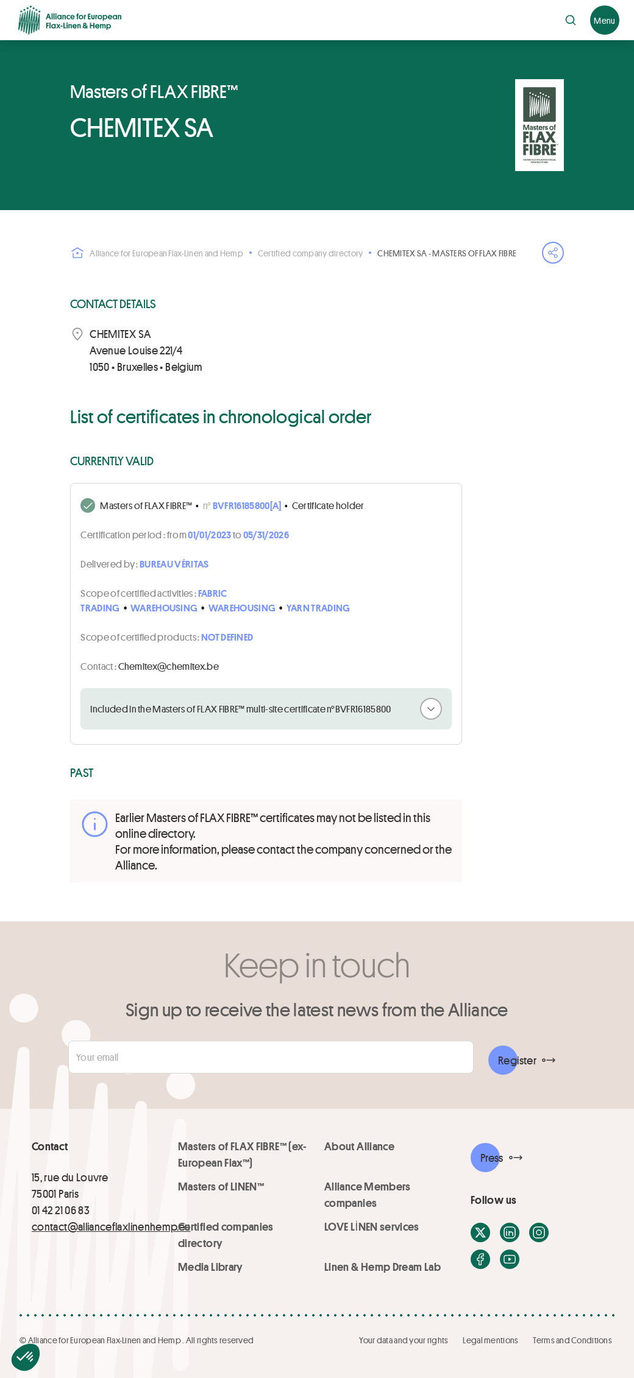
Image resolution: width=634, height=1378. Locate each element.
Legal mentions (490, 1340)
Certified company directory (310, 253)
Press (492, 1157)
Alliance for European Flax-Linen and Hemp (156, 252)
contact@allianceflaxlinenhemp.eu (111, 1226)
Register (517, 1060)
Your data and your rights (403, 1340)
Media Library (210, 1266)
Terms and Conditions (572, 1340)
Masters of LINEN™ (221, 1186)
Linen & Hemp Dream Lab (382, 1266)
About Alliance (359, 1146)
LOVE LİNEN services (371, 1226)
